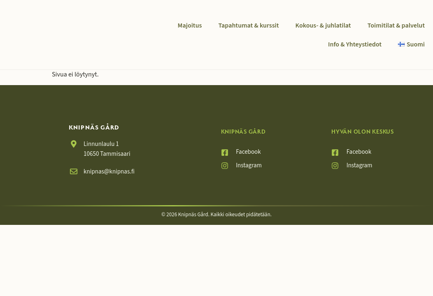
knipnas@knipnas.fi (109, 171)
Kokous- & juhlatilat (323, 25)
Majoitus (190, 25)
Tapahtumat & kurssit (248, 25)
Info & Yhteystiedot (355, 44)
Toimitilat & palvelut (396, 25)
